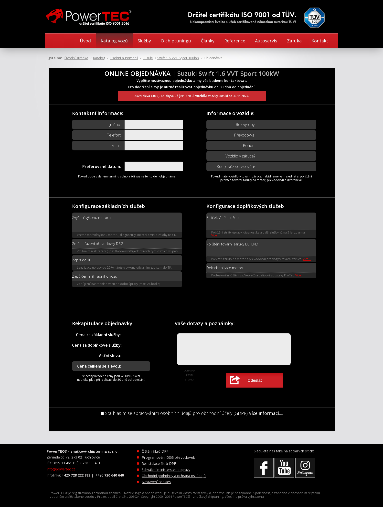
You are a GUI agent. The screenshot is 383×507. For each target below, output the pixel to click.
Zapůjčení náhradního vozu (94, 276)
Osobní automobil (124, 58)
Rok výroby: (245, 124)
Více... (215, 235)
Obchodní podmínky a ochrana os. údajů (174, 475)
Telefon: (114, 135)
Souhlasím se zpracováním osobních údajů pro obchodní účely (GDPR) (174, 413)
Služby (144, 41)
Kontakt (319, 41)
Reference (234, 41)
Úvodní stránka (76, 58)
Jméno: (115, 124)
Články (207, 41)
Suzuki (148, 58)
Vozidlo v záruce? (240, 156)
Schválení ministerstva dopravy (166, 469)
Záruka (294, 41)
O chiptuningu (176, 41)
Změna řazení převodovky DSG (97, 243)
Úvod (85, 41)
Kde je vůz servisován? (236, 166)
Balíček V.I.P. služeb (222, 217)
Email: (116, 145)
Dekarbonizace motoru (225, 267)
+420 (76, 475)
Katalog (99, 58)
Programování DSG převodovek (168, 457)
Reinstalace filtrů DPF (159, 463)
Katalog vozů (114, 41)
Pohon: (249, 145)
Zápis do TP (81, 259)
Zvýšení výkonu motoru (91, 217)
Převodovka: (244, 135)
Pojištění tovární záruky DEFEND (232, 244)
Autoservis (266, 41)
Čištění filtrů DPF (155, 451)
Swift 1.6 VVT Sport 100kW (178, 58)
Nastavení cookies (156, 481)
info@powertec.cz (61, 469)
